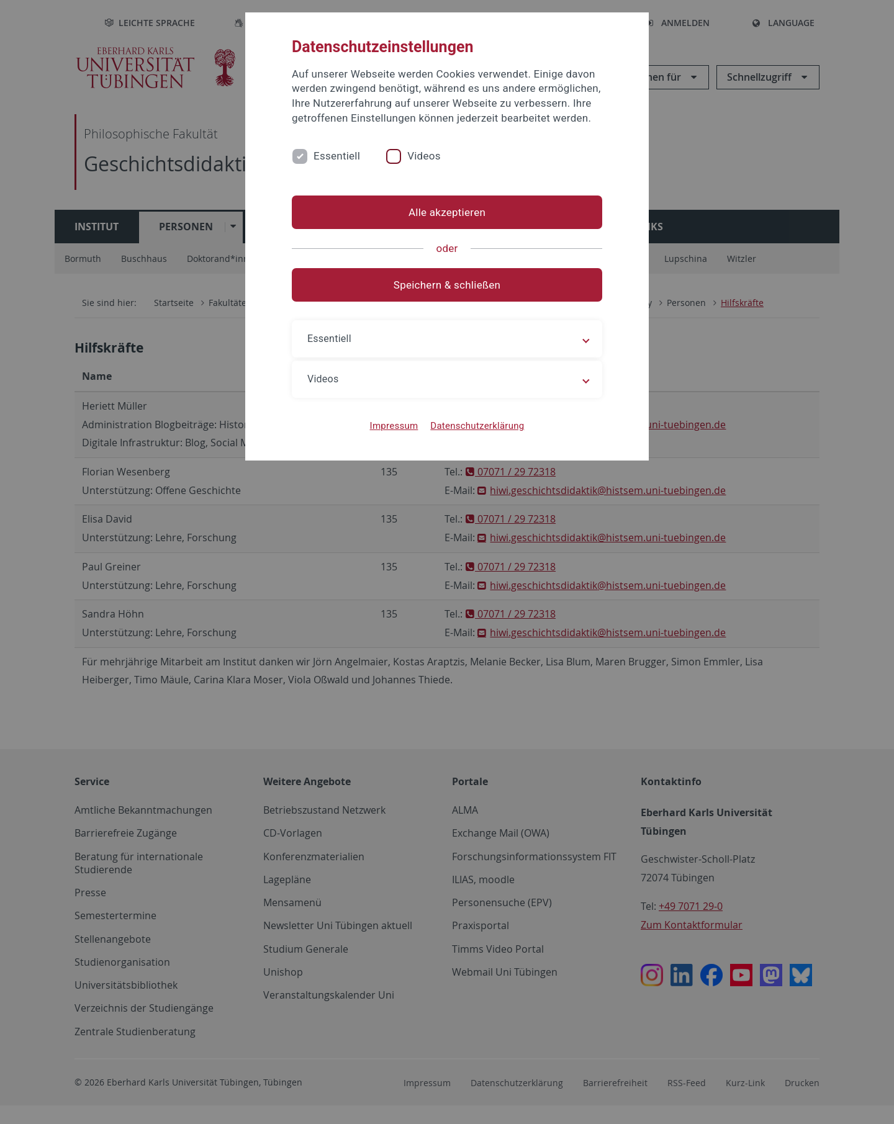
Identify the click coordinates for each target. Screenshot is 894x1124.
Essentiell (337, 156)
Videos (424, 156)
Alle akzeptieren (447, 212)
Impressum (394, 425)
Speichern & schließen (447, 285)
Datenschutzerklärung (477, 425)
